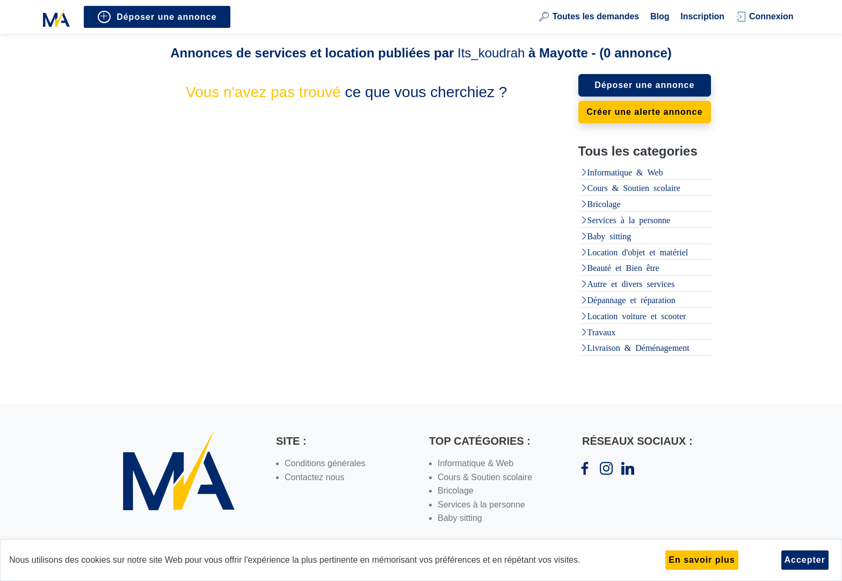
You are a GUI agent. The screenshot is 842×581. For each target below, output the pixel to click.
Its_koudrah (491, 53)
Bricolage (604, 203)
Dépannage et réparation (631, 299)
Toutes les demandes (589, 16)
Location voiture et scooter (636, 315)
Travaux (601, 331)
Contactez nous (314, 477)
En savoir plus (702, 559)
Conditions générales (325, 463)
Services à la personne (629, 219)
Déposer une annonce (157, 17)
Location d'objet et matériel (637, 251)
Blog (660, 16)
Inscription (702, 16)
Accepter (805, 559)
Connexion (765, 16)
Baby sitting (609, 235)
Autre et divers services (631, 283)
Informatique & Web (625, 171)
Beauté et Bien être (623, 267)
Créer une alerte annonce (644, 111)
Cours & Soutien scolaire (633, 187)
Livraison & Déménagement (638, 347)
